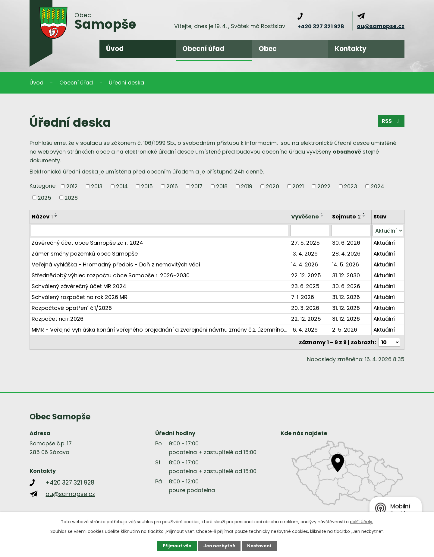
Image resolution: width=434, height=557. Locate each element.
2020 (272, 186)
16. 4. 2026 (304, 329)
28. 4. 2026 (346, 253)
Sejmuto (346, 216)
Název (42, 216)
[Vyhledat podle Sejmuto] (350, 230)
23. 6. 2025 (305, 286)
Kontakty (350, 48)
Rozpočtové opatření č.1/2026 (72, 308)
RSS (391, 121)
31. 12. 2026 (346, 297)
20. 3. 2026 (305, 308)
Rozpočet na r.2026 (57, 319)
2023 (350, 186)
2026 (71, 197)
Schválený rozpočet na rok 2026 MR (79, 297)
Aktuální (384, 243)
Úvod (115, 48)
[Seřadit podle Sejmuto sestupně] (364, 216)
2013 (96, 186)
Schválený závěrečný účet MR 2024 (79, 286)
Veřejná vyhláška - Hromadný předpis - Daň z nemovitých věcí (116, 264)
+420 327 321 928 (320, 26)
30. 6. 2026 (346, 243)
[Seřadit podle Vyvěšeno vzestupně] (322, 213)
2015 (147, 186)
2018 (222, 186)
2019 (246, 186)
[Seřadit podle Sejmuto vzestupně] (364, 213)
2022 (324, 186)
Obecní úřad (203, 48)
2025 (44, 197)
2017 (197, 186)
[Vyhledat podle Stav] (388, 230)
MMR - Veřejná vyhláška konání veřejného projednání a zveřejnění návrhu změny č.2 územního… (159, 329)
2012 (72, 186)
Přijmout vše (177, 546)
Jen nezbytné (219, 546)
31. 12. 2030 (346, 275)
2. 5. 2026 (344, 329)
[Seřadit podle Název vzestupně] (56, 213)
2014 (122, 186)
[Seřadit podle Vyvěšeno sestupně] (322, 216)
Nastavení (259, 546)
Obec (268, 48)
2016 (172, 186)
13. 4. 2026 (304, 253)
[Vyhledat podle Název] (159, 230)
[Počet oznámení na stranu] (389, 342)
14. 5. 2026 (345, 264)
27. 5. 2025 (305, 243)
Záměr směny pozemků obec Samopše (85, 253)
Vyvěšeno (305, 216)
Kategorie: (43, 185)
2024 (377, 186)
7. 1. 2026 (302, 297)
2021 (298, 186)
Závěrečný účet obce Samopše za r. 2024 (87, 243)
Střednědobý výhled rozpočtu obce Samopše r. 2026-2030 (111, 275)
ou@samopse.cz (380, 26)
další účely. (361, 522)
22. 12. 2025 (306, 275)
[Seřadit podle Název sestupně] (56, 216)
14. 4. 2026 (304, 264)
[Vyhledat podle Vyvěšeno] (309, 230)
